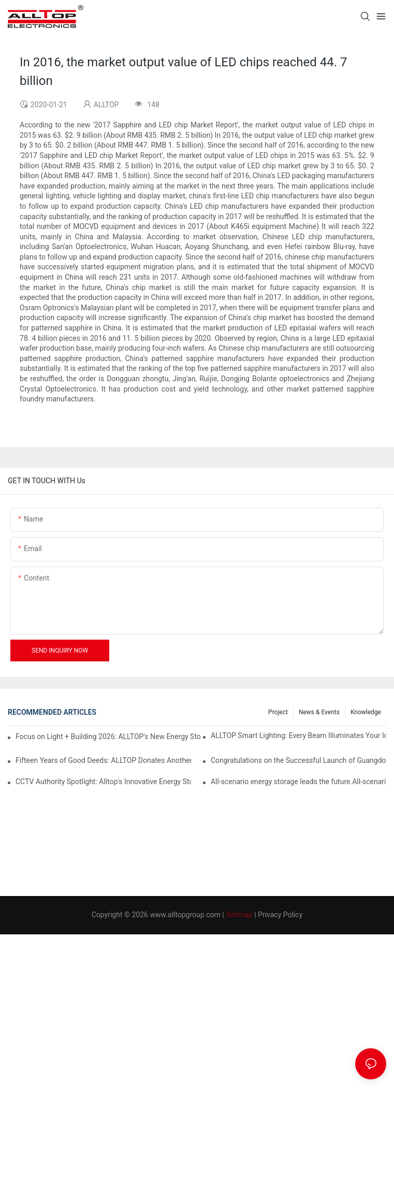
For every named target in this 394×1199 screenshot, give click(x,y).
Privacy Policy (280, 915)
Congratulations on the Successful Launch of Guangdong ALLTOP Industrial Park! (298, 760)
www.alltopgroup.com (185, 915)
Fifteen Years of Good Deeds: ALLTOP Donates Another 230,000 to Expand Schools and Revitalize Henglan (103, 760)
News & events (319, 712)
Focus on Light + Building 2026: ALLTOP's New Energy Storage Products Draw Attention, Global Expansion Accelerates (108, 736)
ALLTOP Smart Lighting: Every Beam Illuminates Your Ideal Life (298, 735)
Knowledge (366, 712)
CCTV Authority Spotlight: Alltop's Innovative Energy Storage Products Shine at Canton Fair (103, 781)
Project (278, 712)
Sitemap (239, 915)
